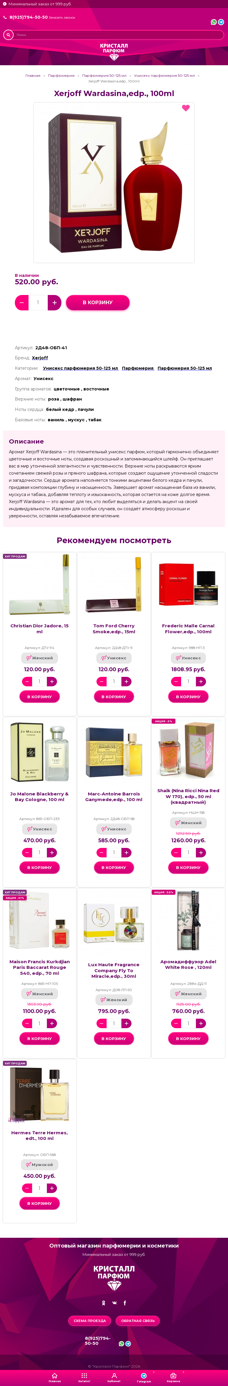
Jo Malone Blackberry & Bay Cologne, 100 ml (39, 796)
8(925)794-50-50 (29, 17)
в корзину (98, 302)
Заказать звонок (62, 18)
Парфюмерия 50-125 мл (104, 76)
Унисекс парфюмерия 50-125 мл (164, 76)
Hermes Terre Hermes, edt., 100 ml (39, 1135)
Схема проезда (90, 1321)
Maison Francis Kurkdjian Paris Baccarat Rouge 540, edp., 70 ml (40, 967)
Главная (33, 76)
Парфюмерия (61, 76)
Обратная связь (138, 1321)
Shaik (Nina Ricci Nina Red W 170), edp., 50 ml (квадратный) (188, 796)
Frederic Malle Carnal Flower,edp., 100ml (188, 628)
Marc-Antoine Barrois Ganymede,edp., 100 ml (113, 796)
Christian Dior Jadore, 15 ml (39, 628)
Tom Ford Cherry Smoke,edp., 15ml (114, 628)
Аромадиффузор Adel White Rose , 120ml (188, 964)
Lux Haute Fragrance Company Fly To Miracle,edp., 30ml (114, 970)
